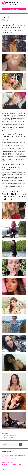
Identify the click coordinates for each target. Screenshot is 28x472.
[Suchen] (20, 444)
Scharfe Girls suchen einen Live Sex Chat (11, 458)
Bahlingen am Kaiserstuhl (9, 435)
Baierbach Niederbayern (9, 437)
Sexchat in (5, 433)
